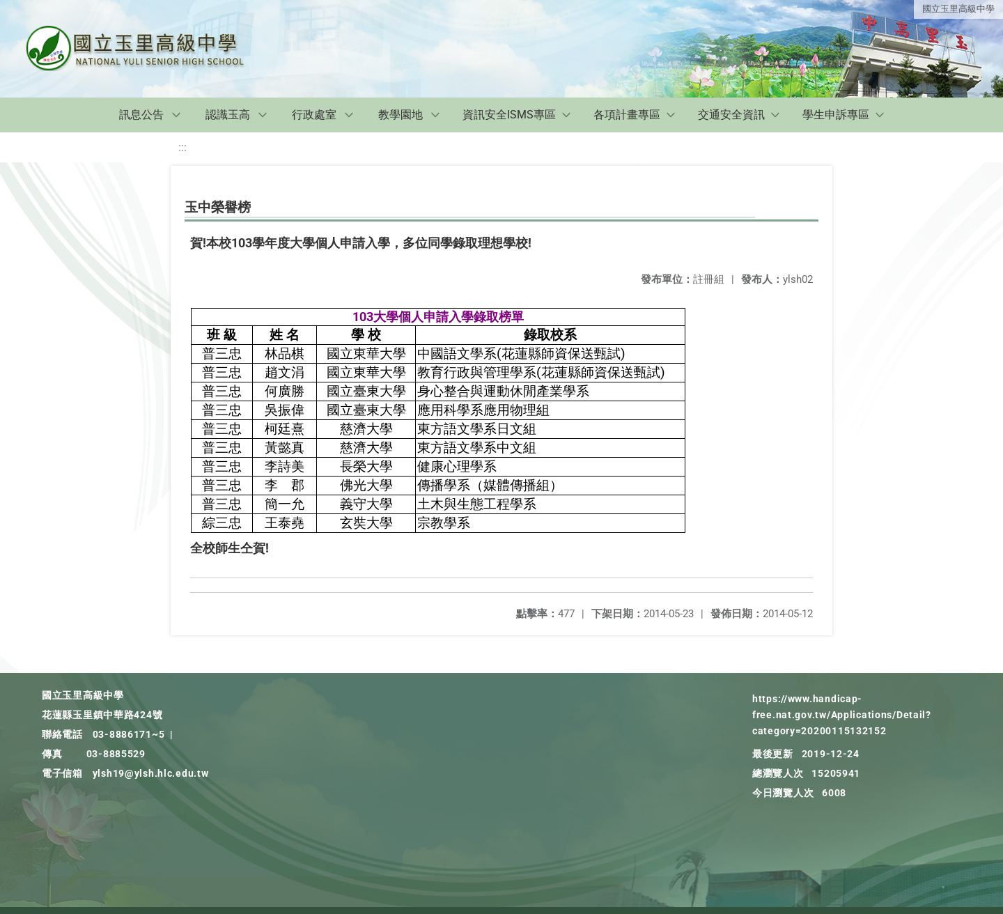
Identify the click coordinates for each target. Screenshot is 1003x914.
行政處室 (314, 114)
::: (182, 147)
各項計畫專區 (626, 114)
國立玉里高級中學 (958, 8)
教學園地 (400, 114)
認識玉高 (227, 114)
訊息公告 (141, 114)
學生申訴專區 (835, 114)
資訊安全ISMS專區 (509, 114)
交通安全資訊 (731, 114)
